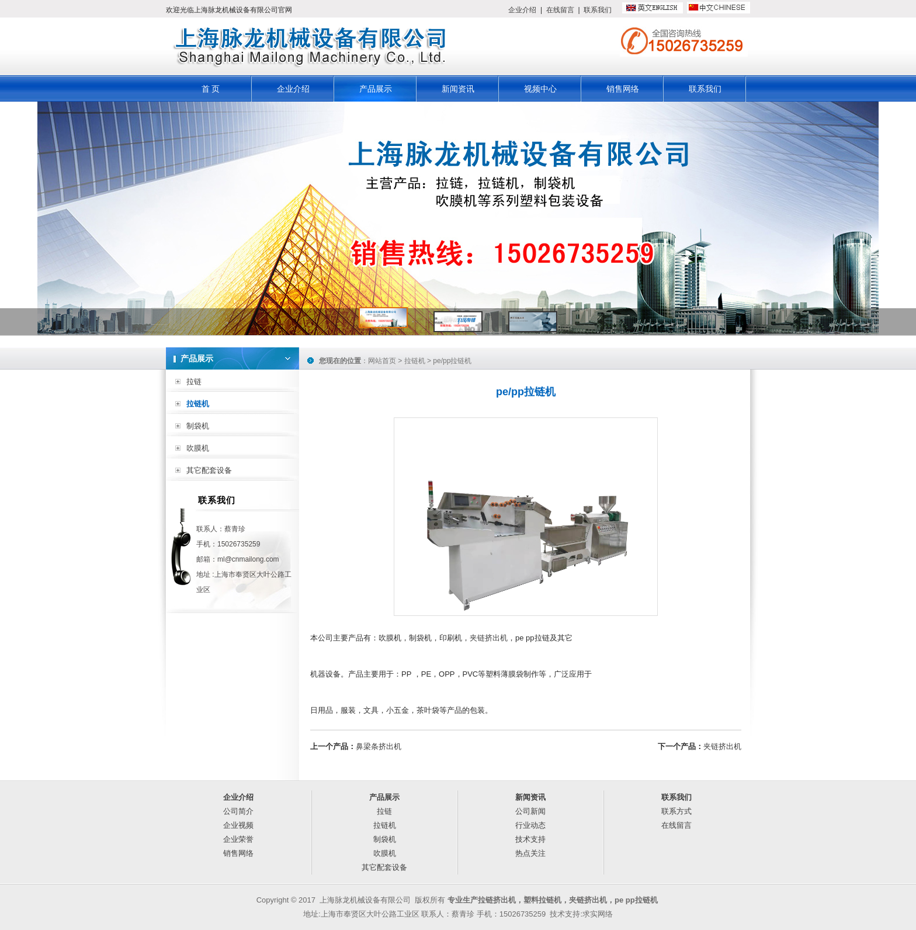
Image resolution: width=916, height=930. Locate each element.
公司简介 (238, 811)
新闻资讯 (458, 88)
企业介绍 (522, 10)
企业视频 (238, 825)
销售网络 (622, 88)
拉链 (194, 381)
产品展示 (375, 88)
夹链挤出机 (489, 637)
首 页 (211, 88)
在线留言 (560, 10)
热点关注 (530, 853)
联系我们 (598, 10)
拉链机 (197, 403)
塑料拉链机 (542, 900)
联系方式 (676, 811)
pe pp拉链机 (636, 900)
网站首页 (382, 361)
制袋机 (197, 426)
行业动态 (530, 825)
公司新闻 (530, 811)
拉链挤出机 (497, 900)
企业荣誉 (238, 839)
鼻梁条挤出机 (378, 746)
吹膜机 (197, 448)
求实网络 (597, 914)
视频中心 (540, 88)
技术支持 (530, 839)
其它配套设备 (209, 470)
